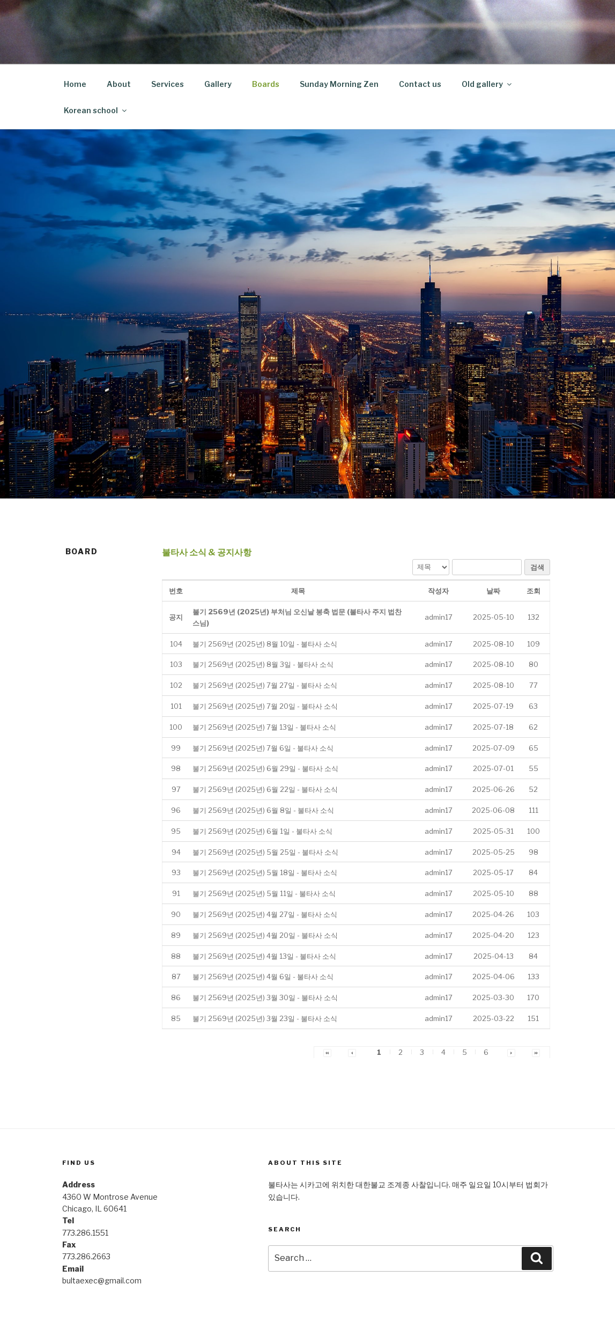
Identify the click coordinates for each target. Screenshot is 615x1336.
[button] (439, 617)
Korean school (96, 110)
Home (75, 84)
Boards (265, 84)
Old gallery (487, 84)
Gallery (218, 84)
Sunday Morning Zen (339, 84)
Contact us (420, 84)
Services (167, 84)
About (119, 84)
